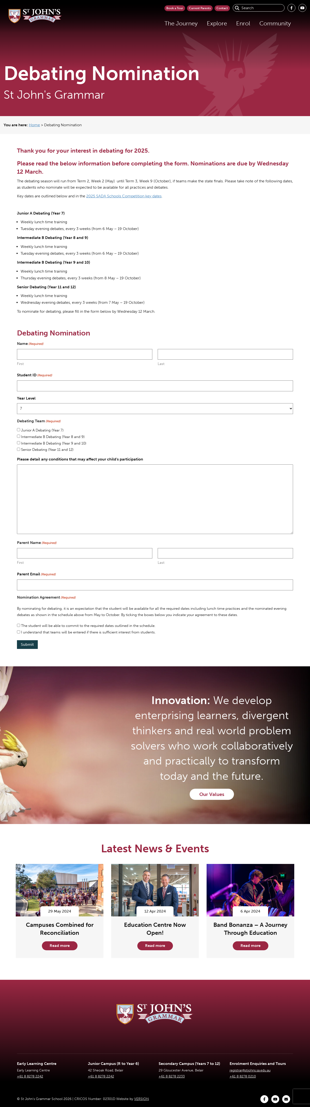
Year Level (26, 398)
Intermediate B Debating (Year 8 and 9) (53, 437)
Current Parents (180, 8)
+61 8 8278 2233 (172, 1076)
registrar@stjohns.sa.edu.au (250, 1070)
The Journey (140, 23)
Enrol (202, 23)
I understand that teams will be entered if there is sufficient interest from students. (88, 632)
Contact (216, 8)
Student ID (34, 375)
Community (234, 23)
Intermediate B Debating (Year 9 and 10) (53, 443)
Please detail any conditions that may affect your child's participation (80, 459)
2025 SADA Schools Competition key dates (124, 196)
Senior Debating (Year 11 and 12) (47, 449)
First (20, 364)
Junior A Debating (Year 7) (42, 430)
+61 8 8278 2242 (30, 1076)
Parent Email (36, 574)
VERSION (141, 1099)
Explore (176, 23)
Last (161, 364)
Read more (60, 945)
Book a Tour (140, 8)
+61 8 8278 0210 (243, 1076)
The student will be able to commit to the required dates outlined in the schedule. (88, 626)
